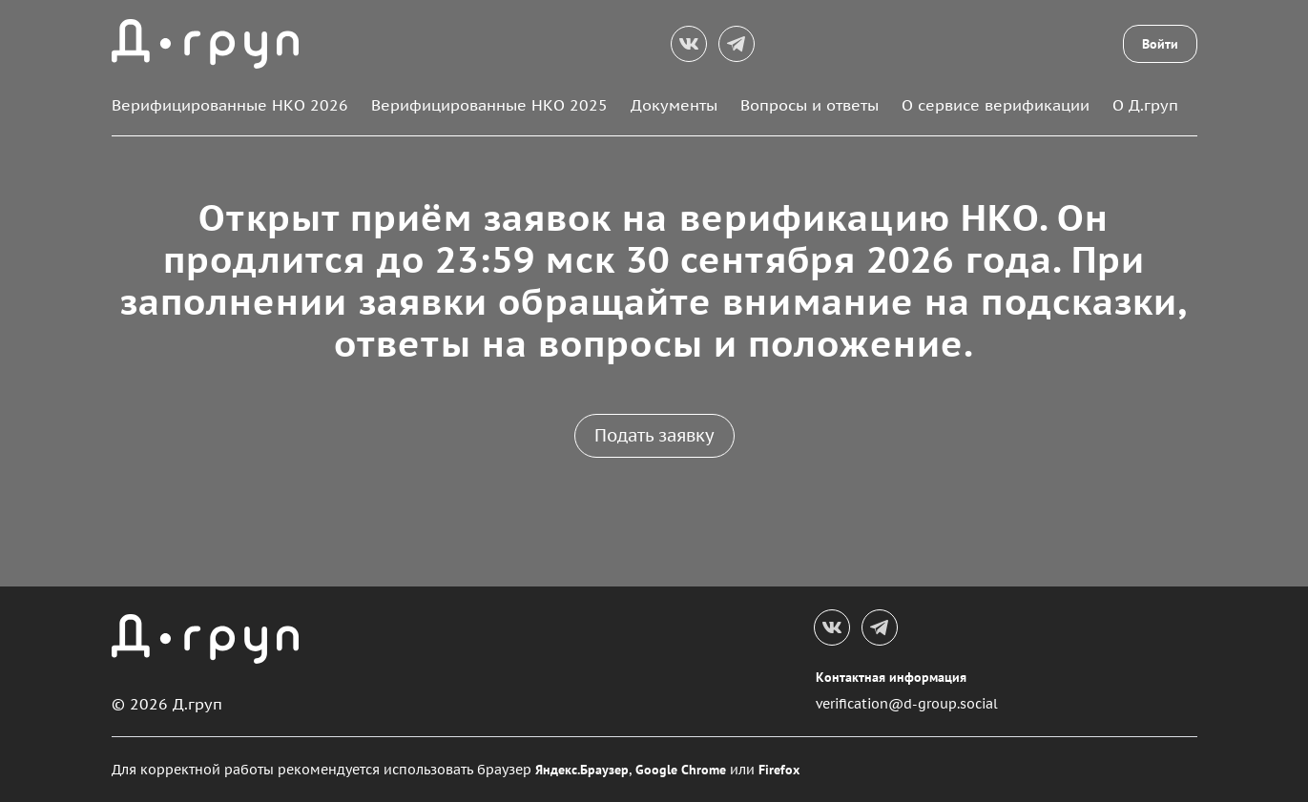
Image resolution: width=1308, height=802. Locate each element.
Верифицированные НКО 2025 (489, 104)
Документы (674, 104)
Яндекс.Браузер (582, 769)
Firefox (778, 769)
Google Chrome (680, 769)
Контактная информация (891, 677)
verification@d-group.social (907, 703)
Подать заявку (654, 435)
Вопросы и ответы (809, 104)
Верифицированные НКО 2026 (230, 104)
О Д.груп (1145, 104)
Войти (1160, 43)
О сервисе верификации (996, 104)
